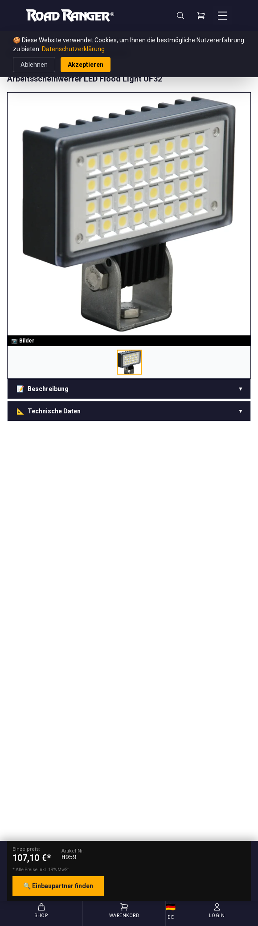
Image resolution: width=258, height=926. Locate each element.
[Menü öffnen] (222, 15)
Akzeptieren (85, 64)
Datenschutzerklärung (73, 49)
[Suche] (180, 15)
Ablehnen (34, 64)
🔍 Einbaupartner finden (58, 885)
